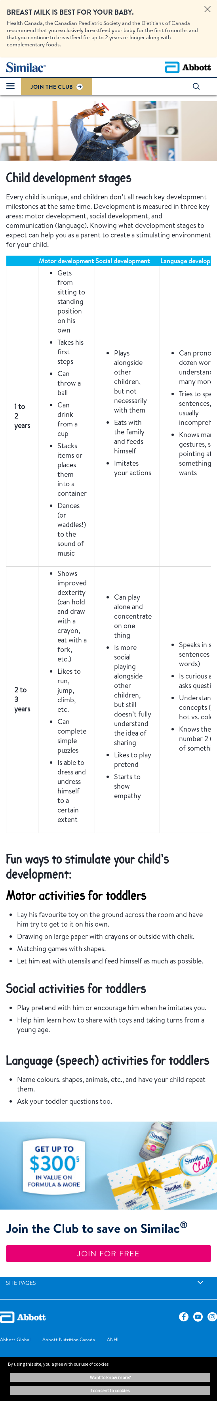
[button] (200, 86)
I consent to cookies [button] (110, 1390)
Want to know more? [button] (110, 1377)
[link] (200, 1282)
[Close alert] (207, 9)
